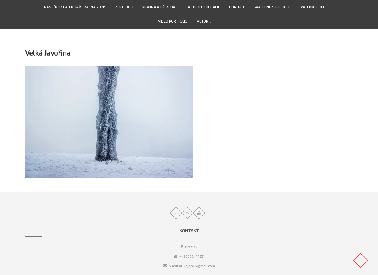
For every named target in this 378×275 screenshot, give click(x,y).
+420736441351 (189, 256)
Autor (202, 21)
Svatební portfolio (271, 7)
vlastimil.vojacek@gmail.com (189, 266)
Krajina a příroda (158, 7)
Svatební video (312, 7)
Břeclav (189, 247)
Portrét (236, 7)
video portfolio (172, 21)
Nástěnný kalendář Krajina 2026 (74, 7)
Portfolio (124, 7)
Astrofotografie (204, 7)
